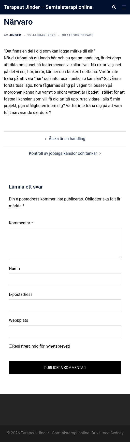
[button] (114, 7)
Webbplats (18, 320)
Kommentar (21, 222)
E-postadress (21, 294)
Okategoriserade (77, 35)
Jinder (15, 35)
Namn (14, 268)
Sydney (117, 433)
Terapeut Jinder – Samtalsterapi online (48, 7)
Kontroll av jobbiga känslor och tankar (63, 153)
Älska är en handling (67, 138)
